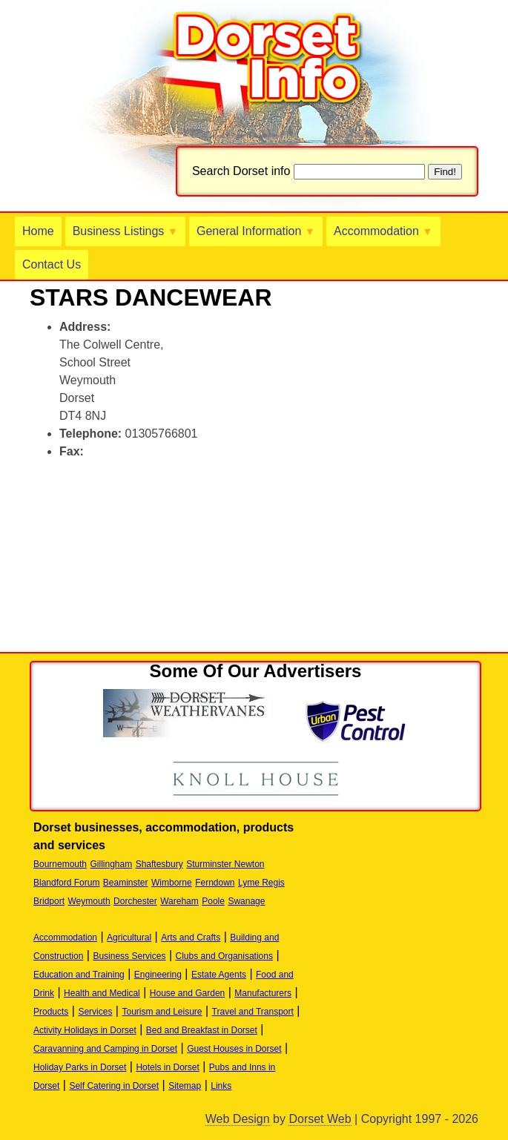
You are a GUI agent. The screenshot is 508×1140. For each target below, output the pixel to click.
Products (50, 1011)
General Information (256, 231)
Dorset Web (319, 1119)
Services (95, 1011)
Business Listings (125, 231)
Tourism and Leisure (162, 1011)
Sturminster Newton (225, 864)
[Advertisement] (203, 494)
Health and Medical (102, 993)
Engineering (158, 974)
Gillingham (111, 864)
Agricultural (129, 937)
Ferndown (214, 882)
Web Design (237, 1119)
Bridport (49, 901)
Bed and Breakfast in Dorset (201, 1030)
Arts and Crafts (190, 937)
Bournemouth (60, 864)
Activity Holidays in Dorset (84, 1030)
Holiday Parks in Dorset (79, 1067)
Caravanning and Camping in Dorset (105, 1049)
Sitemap (184, 1086)
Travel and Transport (253, 1011)
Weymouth (88, 901)
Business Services (129, 956)
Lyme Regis (261, 882)
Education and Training (79, 974)
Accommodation (383, 231)
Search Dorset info (241, 171)
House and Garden (187, 993)
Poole (213, 901)
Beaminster (125, 882)
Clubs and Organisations (224, 956)
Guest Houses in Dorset (234, 1049)
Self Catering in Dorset (114, 1086)
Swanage (246, 901)
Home (38, 231)
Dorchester (135, 901)
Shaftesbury (159, 864)
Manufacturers (262, 993)
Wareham (179, 901)
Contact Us (51, 264)
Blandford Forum (66, 882)
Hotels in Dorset (167, 1067)
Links (221, 1086)
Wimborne (171, 882)
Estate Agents (218, 974)
